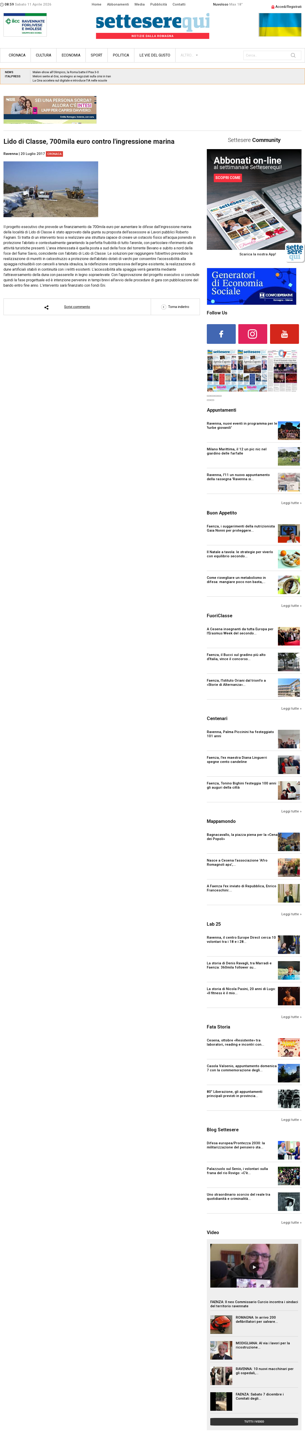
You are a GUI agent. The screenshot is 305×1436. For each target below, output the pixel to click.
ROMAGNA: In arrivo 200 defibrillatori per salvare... (257, 1319)
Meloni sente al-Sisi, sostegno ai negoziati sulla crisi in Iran (72, 76)
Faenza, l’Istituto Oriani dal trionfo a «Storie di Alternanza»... (236, 682)
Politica (121, 55)
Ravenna (10, 154)
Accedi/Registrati (286, 7)
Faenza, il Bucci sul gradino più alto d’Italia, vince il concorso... (236, 657)
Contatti (179, 4)
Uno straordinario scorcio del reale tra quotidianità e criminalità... (238, 1196)
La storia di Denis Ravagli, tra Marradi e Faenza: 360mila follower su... (239, 965)
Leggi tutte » (291, 503)
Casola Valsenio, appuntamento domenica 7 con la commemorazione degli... (242, 1068)
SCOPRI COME (227, 178)
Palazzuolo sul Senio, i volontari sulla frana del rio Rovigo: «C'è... (237, 1171)
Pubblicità (158, 4)
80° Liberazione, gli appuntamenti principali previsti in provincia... (234, 1094)
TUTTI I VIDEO (254, 1421)
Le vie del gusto (154, 55)
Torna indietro (175, 307)
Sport (96, 55)
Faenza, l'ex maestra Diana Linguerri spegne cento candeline (237, 760)
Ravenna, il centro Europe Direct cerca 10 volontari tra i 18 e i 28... (241, 939)
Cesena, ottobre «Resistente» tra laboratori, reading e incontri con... (235, 1042)
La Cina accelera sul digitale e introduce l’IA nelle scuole (70, 80)
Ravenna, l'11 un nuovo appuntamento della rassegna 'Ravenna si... (238, 477)
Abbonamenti (118, 4)
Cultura (43, 55)
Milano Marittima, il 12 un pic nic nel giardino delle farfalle (237, 451)
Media (140, 4)
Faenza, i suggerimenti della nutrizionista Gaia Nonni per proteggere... (241, 528)
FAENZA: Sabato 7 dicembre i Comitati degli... (260, 1396)
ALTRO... (187, 55)
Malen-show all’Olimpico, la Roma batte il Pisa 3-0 (66, 72)
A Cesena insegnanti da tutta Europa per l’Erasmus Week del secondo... (240, 631)
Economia (71, 55)
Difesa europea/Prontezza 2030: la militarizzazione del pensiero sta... (236, 1145)
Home (96, 4)
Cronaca (17, 55)
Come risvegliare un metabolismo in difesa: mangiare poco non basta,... (236, 580)
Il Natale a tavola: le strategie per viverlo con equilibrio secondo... (240, 554)
